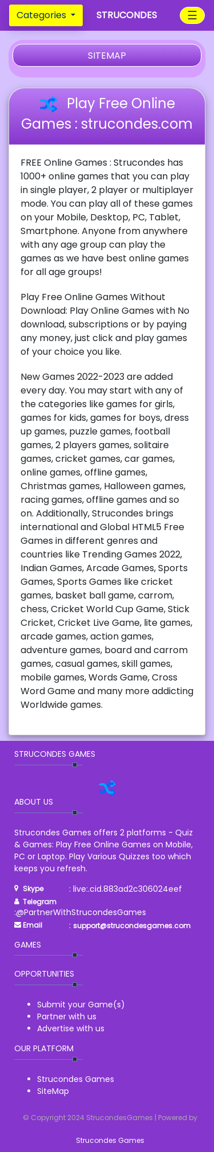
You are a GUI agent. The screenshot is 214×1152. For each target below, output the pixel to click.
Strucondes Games (75, 1079)
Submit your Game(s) (81, 1004)
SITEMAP (107, 55)
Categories (42, 15)
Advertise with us (70, 1028)
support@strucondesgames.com (132, 925)
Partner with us (66, 1016)
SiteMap (53, 1091)
